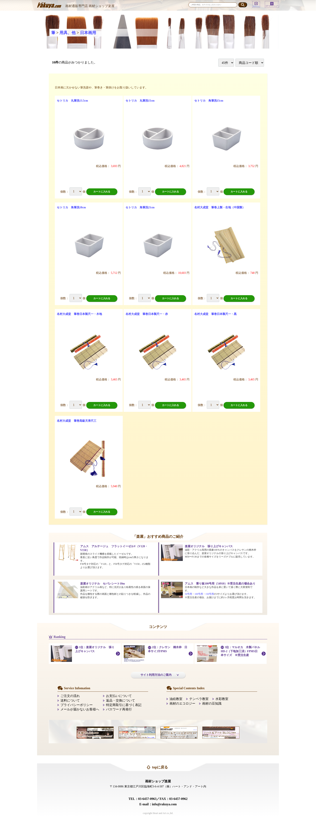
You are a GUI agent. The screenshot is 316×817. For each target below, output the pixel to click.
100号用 (198, 594)
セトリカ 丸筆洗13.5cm (72, 100)
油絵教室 (175, 699)
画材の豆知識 (211, 703)
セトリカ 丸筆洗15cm (140, 100)
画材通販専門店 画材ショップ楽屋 (89, 6)
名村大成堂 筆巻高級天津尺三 (76, 420)
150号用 (209, 594)
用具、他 (67, 32)
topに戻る (160, 767)
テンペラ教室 (199, 699)
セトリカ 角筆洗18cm (71, 207)
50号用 (188, 594)
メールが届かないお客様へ (79, 709)
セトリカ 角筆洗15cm (208, 100)
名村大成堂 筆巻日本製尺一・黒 (215, 314)
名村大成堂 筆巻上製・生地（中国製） (219, 207)
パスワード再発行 (119, 709)
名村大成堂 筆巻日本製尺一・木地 (79, 314)
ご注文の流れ (70, 696)
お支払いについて (119, 696)
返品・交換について (120, 700)
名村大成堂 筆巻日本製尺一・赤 (147, 314)
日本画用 (88, 32)
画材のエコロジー (182, 703)
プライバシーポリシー (76, 705)
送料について (70, 700)
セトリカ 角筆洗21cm (140, 207)
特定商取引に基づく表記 (123, 705)
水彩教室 (221, 699)
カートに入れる (101, 191)
